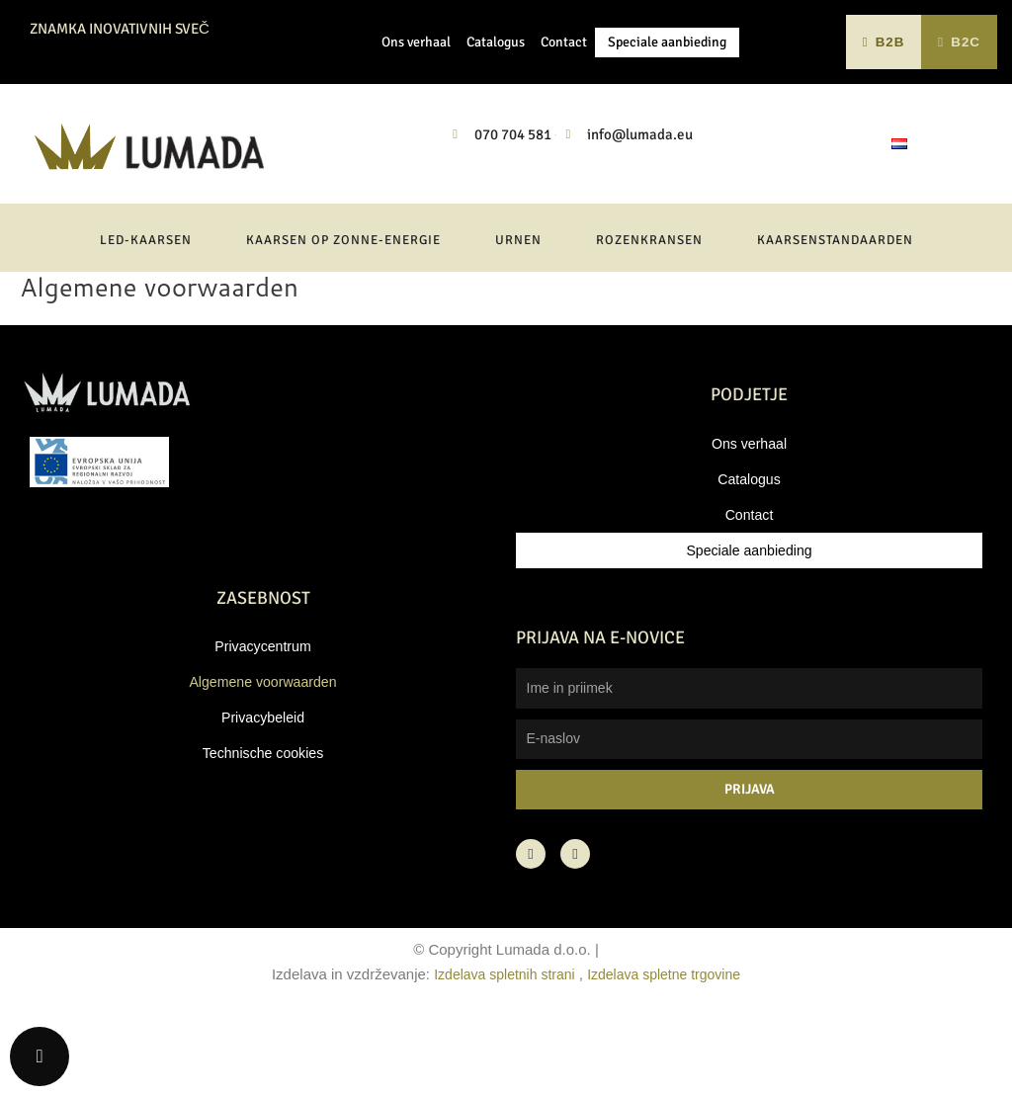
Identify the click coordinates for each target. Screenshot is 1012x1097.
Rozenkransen (649, 314)
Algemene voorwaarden (263, 755)
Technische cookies (263, 826)
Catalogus (495, 78)
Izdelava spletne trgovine (669, 1048)
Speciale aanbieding (667, 78)
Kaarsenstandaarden (835, 314)
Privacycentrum (262, 720)
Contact (564, 78)
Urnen (518, 314)
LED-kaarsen (146, 314)
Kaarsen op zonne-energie (343, 314)
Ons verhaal (416, 78)
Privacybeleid (262, 791)
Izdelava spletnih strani (499, 1048)
